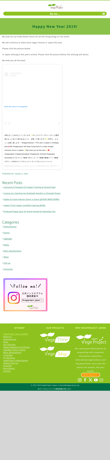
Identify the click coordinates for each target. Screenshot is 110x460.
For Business (9, 357)
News (5, 342)
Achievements (10, 226)
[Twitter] (90, 380)
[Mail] (101, 380)
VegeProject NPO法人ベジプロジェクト (19, 166)
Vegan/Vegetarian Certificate (16, 347)
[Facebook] (85, 380)
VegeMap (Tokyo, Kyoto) (14, 349)
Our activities (9, 344)
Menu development (13, 251)
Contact (7, 371)
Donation (7, 365)
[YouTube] (96, 380)
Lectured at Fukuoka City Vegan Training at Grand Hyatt (29, 187)
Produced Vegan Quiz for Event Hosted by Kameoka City (29, 211)
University (8, 269)
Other (6, 257)
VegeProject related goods (15, 360)
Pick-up (7, 263)
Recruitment (9, 368)
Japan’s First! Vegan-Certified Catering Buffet (24, 205)
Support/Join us (10, 363)
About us (7, 336)
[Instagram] (80, 380)
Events (7, 232)
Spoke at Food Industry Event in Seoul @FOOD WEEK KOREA (31, 199)
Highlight (8, 238)
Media (6, 244)
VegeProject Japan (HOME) (15, 334)
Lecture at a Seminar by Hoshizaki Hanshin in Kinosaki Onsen (32, 193)
